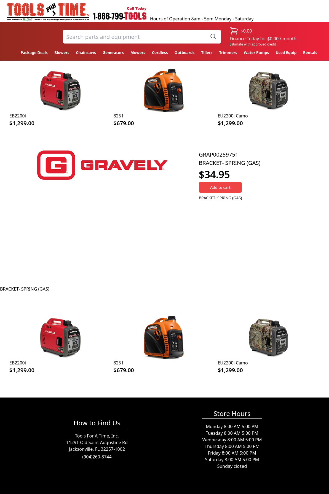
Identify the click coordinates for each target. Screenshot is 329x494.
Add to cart (220, 187)
